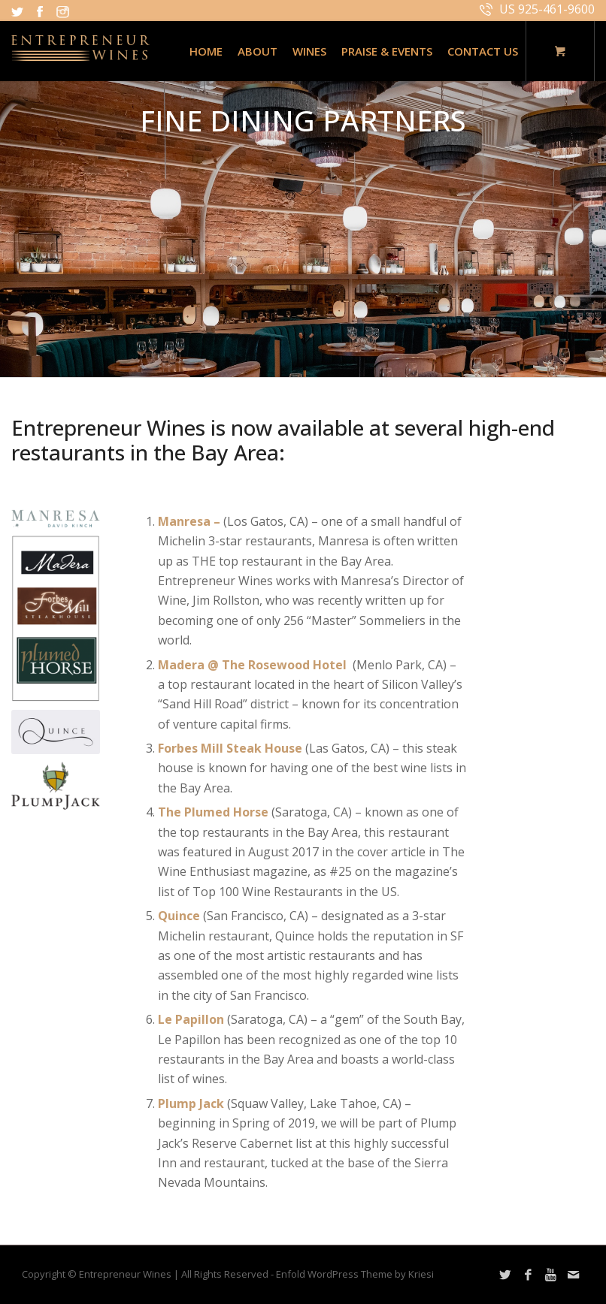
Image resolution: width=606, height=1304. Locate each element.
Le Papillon (192, 1019)
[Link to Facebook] (528, 1274)
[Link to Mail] (573, 1274)
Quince (180, 915)
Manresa (184, 521)
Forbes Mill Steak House (230, 748)
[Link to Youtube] (550, 1274)
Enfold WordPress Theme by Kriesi (355, 1274)
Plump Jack (192, 1103)
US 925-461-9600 (547, 9)
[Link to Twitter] (505, 1274)
